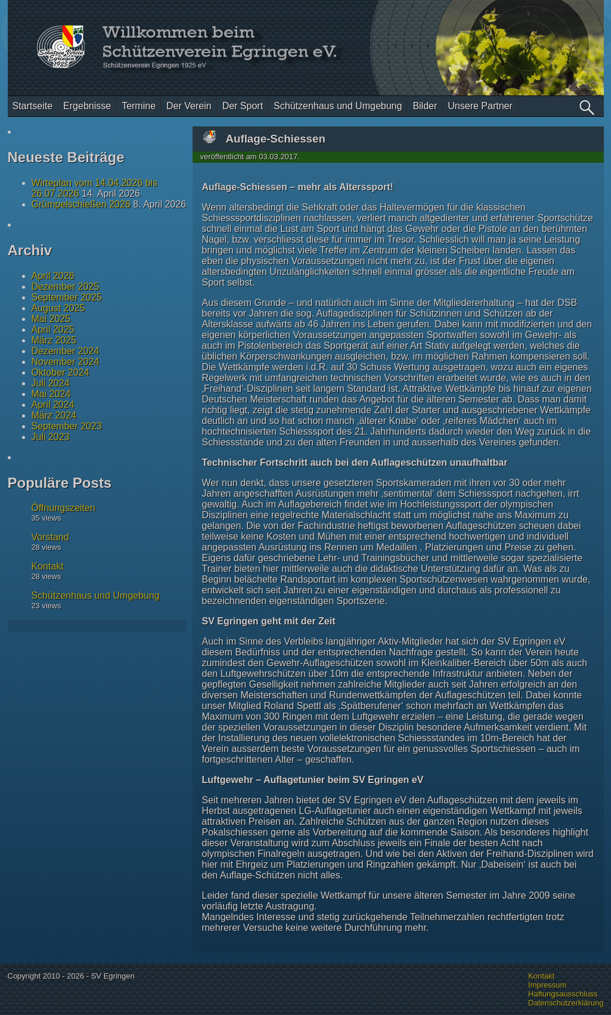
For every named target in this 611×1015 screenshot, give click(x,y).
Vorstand (50, 537)
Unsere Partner (480, 106)
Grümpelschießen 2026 (81, 204)
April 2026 (53, 276)
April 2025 (53, 329)
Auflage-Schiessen (275, 138)
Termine (139, 106)
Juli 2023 (51, 437)
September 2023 (67, 426)
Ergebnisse (87, 106)
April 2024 (53, 405)
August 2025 (58, 308)
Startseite (33, 106)
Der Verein (189, 106)
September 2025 (67, 297)
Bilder (424, 106)
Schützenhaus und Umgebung (338, 106)
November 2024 (66, 362)
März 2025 (54, 340)
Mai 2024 (51, 394)
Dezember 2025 (66, 286)
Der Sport (242, 106)
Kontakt (48, 566)
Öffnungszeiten (63, 508)
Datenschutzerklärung (565, 1002)
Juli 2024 (51, 383)
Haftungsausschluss (562, 993)
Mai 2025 (51, 319)
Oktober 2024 (60, 372)
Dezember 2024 (66, 351)
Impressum (547, 984)
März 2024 (54, 415)
